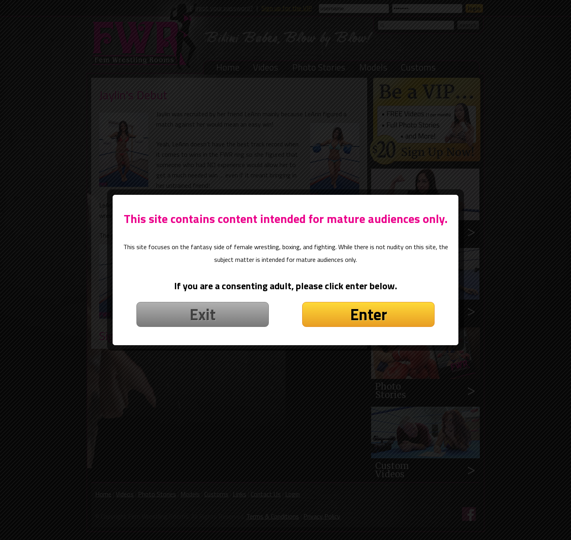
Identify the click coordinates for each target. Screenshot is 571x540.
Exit (203, 300)
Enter (368, 300)
